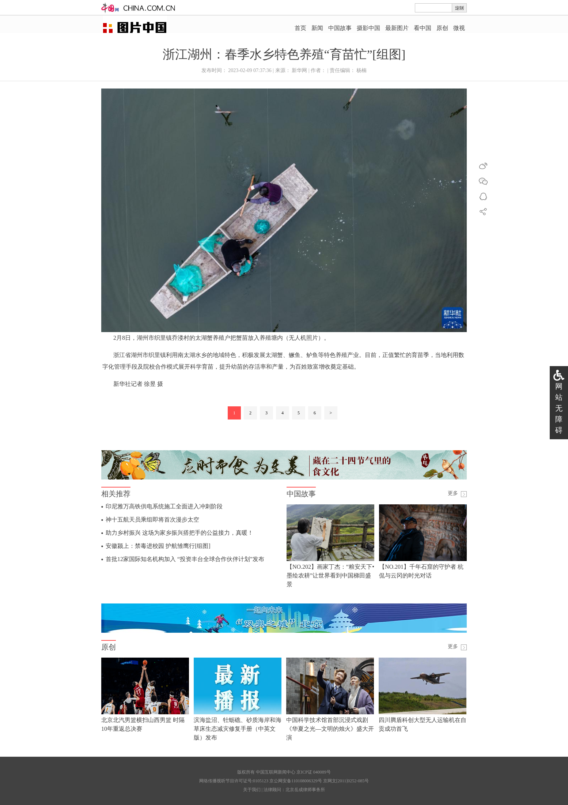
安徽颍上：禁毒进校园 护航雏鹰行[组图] (158, 546)
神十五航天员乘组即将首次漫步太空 (152, 519)
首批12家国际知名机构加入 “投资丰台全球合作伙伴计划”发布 (185, 559)
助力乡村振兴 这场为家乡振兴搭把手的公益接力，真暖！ (179, 533)
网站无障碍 (559, 408)
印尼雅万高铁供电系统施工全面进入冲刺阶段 (164, 506)
